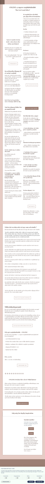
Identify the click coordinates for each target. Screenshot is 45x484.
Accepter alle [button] (39, 481)
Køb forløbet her (32, 206)
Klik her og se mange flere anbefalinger (22, 297)
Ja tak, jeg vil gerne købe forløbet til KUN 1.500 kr (22, 325)
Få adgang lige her (13, 63)
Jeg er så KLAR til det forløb (32, 85)
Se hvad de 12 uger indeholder (32, 108)
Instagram (31, 428)
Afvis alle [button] (31, 481)
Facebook (31, 433)
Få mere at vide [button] (6, 481)
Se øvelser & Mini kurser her (22, 403)
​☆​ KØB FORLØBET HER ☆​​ (22, 365)
